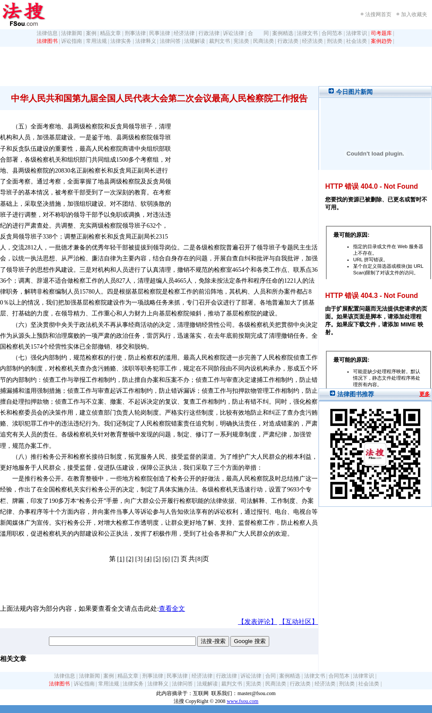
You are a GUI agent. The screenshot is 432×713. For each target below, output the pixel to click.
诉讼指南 (71, 41)
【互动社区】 (298, 621)
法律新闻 (71, 33)
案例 (91, 33)
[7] (175, 558)
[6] (166, 558)
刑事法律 (135, 33)
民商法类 (263, 41)
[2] (130, 558)
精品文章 (110, 33)
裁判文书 (219, 41)
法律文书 (307, 33)
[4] (148, 558)
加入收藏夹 (414, 14)
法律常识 (356, 33)
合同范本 (332, 33)
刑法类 (335, 41)
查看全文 (172, 608)
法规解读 (194, 41)
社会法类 (356, 41)
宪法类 (241, 41)
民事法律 (159, 33)
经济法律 (184, 33)
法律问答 (170, 41)
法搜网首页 (378, 14)
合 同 (258, 33)
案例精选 (282, 33)
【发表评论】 (257, 621)
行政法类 (288, 41)
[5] (157, 558)
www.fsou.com (243, 701)
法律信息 (47, 33)
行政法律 (209, 33)
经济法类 (312, 41)
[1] (120, 558)
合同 (270, 676)
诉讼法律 (233, 33)
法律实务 (120, 41)
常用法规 (96, 41)
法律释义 (145, 41)
